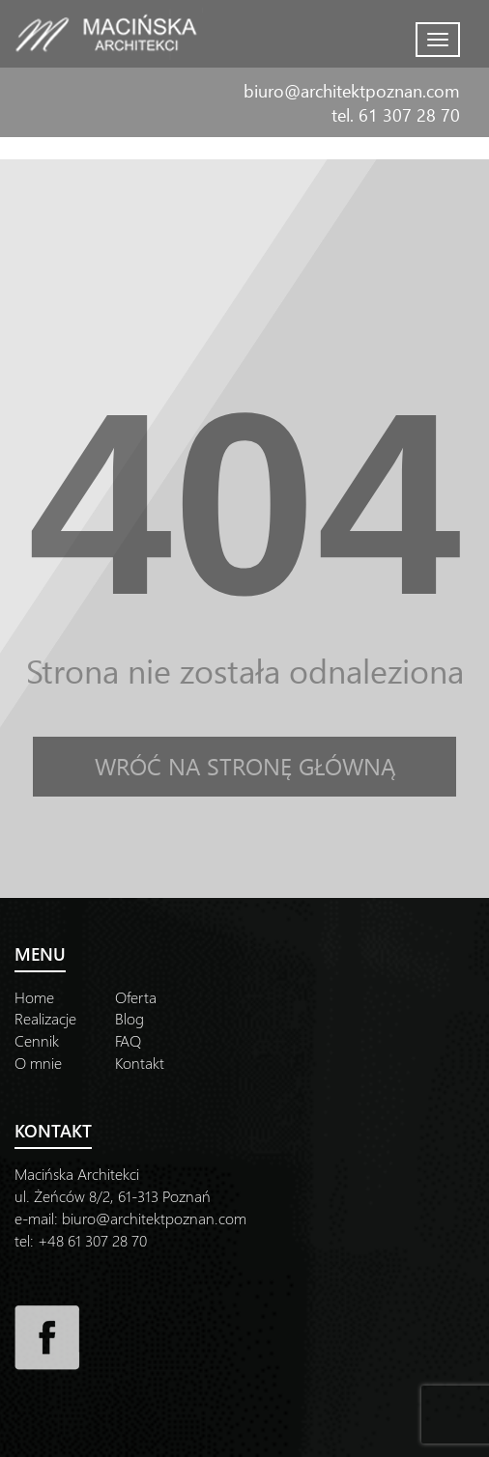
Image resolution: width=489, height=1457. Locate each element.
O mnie (38, 1062)
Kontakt (139, 1062)
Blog (129, 1018)
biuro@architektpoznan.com (352, 90)
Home (34, 997)
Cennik (36, 1040)
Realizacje (45, 1018)
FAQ (128, 1040)
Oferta (136, 997)
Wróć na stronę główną (245, 765)
